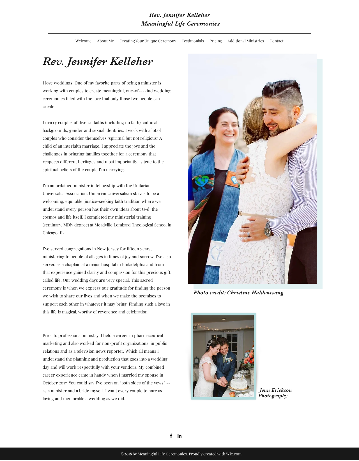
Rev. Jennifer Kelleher (180, 14)
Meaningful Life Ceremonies (180, 23)
